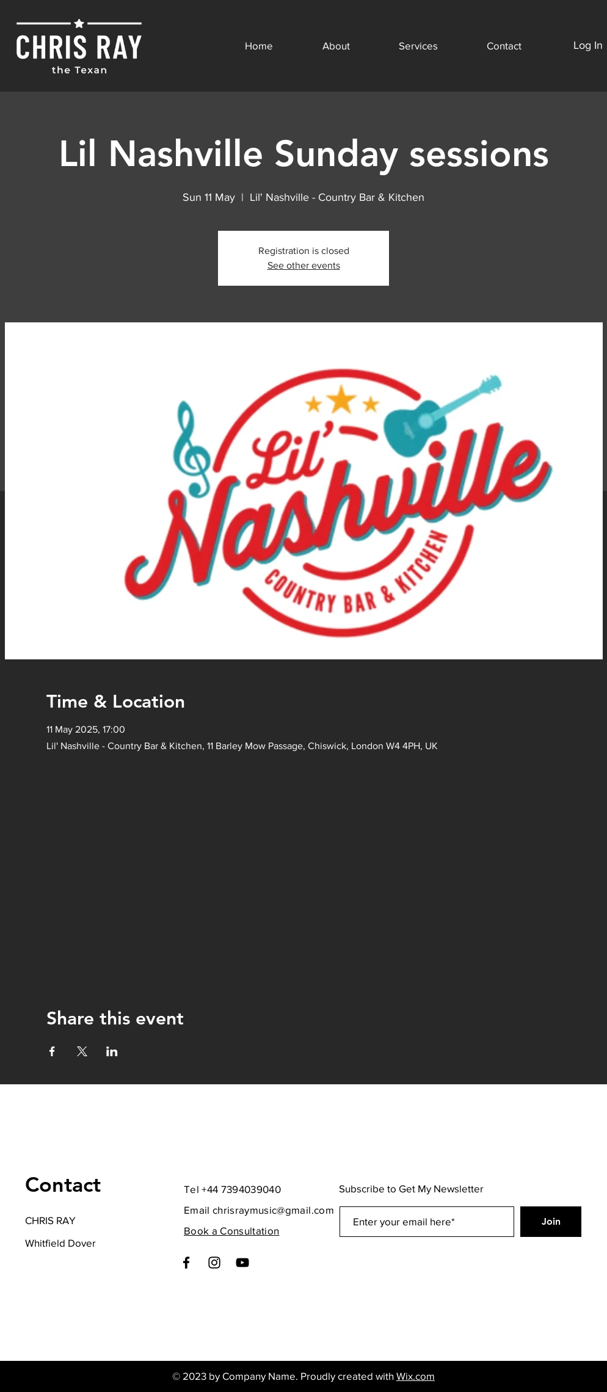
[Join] (550, 1221)
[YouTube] (242, 1263)
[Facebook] (186, 1263)
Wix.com (415, 1376)
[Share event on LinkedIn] (112, 1051)
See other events (303, 265)
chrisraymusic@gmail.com (273, 1210)
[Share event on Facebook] (52, 1051)
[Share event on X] (82, 1051)
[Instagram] (214, 1263)
